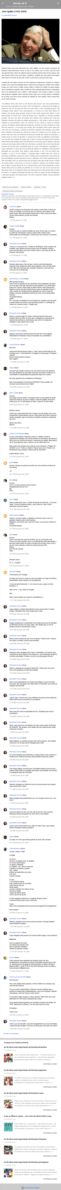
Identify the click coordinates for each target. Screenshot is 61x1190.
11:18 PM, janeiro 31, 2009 (18, 307)
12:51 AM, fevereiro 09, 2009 (19, 673)
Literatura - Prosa (40, 187)
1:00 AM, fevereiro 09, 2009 (19, 732)
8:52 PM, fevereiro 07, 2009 (19, 566)
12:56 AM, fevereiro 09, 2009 (19, 703)
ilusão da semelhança (16, 434)
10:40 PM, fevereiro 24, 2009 (19, 1029)
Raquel (11, 368)
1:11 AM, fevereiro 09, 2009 (19, 789)
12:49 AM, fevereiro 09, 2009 (19, 659)
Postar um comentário (11, 1034)
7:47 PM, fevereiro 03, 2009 (19, 494)
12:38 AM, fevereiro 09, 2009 (19, 614)
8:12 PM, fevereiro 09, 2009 (19, 843)
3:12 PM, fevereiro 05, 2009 (19, 529)
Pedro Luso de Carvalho (17, 977)
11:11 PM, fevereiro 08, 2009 (19, 600)
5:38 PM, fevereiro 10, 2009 (19, 913)
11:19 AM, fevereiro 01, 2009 (19, 362)
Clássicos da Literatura (10, 187)
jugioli (11, 462)
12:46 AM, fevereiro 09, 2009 (19, 644)
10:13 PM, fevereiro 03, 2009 (19, 509)
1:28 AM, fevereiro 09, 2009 (19, 831)
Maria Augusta (14, 515)
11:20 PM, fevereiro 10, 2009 (19, 927)
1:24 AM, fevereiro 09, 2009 (19, 817)
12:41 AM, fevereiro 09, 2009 (19, 630)
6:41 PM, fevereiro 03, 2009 (19, 474)
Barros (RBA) (13, 393)
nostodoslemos (14, 344)
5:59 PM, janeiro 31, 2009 (18, 273)
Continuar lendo (50, 1064)
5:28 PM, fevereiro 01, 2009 (19, 405)
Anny (11, 480)
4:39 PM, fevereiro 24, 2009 (19, 1015)
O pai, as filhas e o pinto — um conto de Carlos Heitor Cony (27, 1116)
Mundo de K (20, 3)
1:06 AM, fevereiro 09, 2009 (19, 760)
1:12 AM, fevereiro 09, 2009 (19, 803)
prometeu (12, 572)
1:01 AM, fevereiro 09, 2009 (19, 746)
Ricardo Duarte (14, 226)
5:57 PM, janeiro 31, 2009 (18, 255)
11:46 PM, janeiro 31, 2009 (18, 339)
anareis (11, 957)
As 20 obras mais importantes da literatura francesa (25, 1139)
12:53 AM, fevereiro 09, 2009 (19, 689)
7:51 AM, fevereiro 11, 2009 (19, 971)
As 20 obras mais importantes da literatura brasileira (25, 1047)
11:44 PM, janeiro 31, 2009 (18, 325)
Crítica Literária (26, 187)
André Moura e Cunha (16, 279)
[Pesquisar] (58, 3)
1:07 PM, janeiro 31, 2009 (18, 220)
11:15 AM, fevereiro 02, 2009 (19, 428)
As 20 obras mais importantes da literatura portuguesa (26, 1162)
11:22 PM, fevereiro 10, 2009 (19, 952)
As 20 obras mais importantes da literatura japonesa (25, 1070)
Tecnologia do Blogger (30, 1188)
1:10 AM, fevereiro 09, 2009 (19, 775)
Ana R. (11, 499)
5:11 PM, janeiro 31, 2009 (18, 238)
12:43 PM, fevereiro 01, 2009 (19, 387)
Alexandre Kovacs (15, 244)
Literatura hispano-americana (12, 191)
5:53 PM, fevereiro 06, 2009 (19, 554)
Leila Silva (13, 206)
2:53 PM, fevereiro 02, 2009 (19, 457)
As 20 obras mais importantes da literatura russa (23, 1093)
